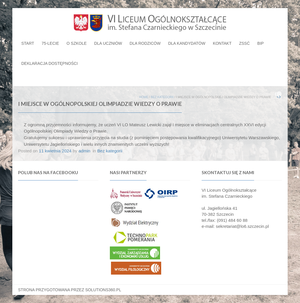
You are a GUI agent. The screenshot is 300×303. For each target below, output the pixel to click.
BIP (260, 43)
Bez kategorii (162, 97)
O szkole (77, 43)
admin (84, 150)
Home (143, 97)
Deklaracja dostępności (49, 63)
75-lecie (50, 43)
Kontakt (222, 43)
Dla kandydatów (186, 43)
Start (27, 43)
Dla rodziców (145, 43)
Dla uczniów (108, 43)
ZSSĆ (244, 43)
